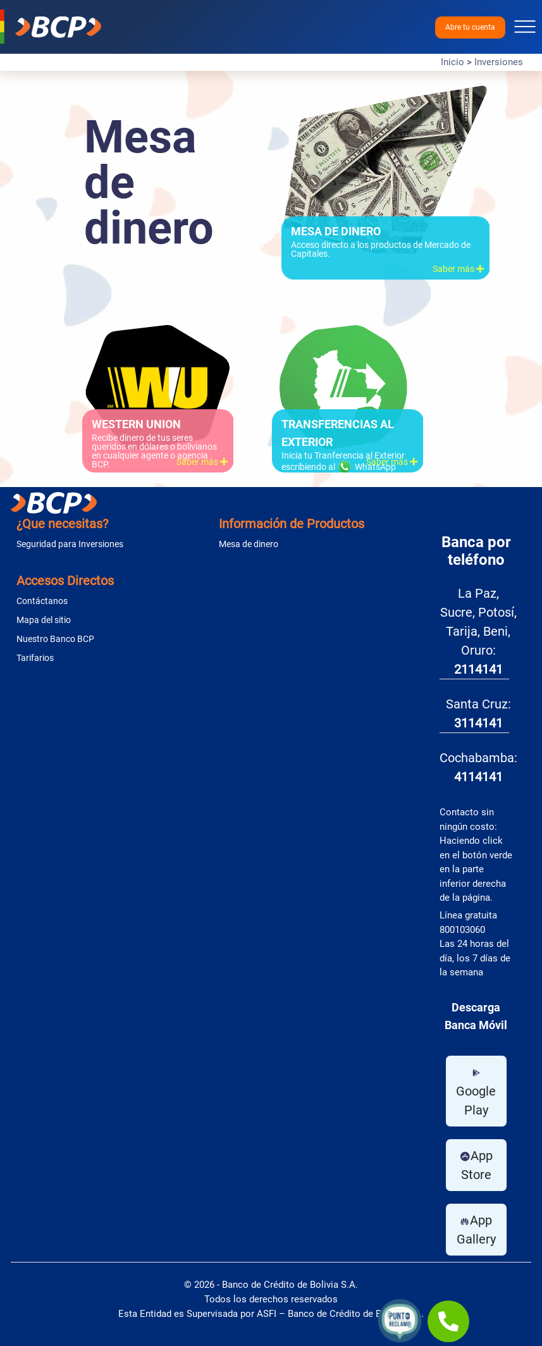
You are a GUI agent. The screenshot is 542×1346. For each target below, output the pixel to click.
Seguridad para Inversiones (69, 544)
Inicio (452, 62)
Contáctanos (42, 601)
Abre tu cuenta (470, 27)
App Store (476, 1165)
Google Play (476, 1093)
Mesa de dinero (248, 544)
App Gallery (476, 1230)
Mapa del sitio (43, 620)
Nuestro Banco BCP (55, 639)
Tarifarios (35, 658)
